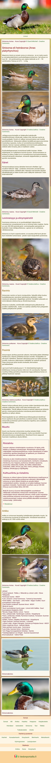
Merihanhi (35, 737)
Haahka (24, 721)
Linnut (25, 36)
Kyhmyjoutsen (20, 741)
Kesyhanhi (25, 737)
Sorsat (5, 721)
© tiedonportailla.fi (25, 756)
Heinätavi (10, 726)
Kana (24, 749)
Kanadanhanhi (14, 737)
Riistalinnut (8, 504)
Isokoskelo (19, 726)
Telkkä (42, 726)
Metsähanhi (45, 737)
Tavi (36, 726)
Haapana (33, 721)
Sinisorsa (29, 726)
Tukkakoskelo (22, 730)
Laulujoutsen (31, 741)
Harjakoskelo (43, 721)
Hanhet (4, 737)
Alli (11, 721)
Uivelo (31, 730)
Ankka (17, 721)
